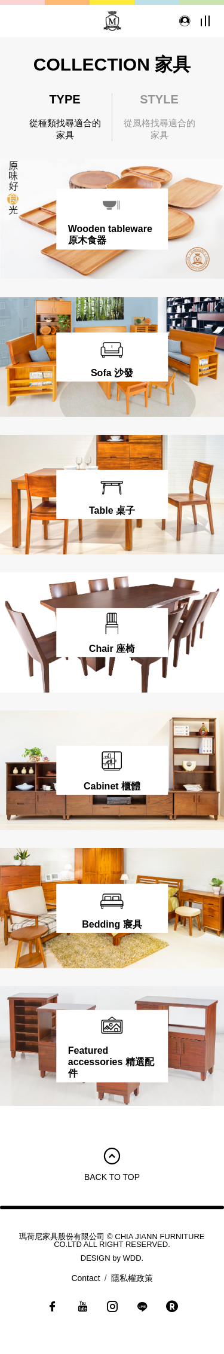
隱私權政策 (132, 1278)
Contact (85, 1278)
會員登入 (182, 21)
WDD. (133, 1258)
